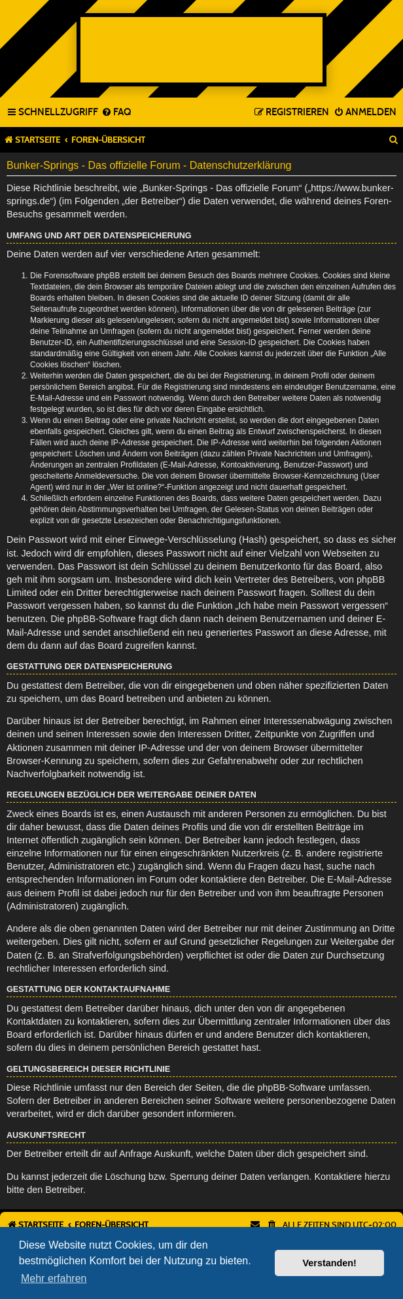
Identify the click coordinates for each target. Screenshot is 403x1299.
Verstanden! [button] (330, 1263)
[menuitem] (116, 112)
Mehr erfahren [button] (54, 1278)
